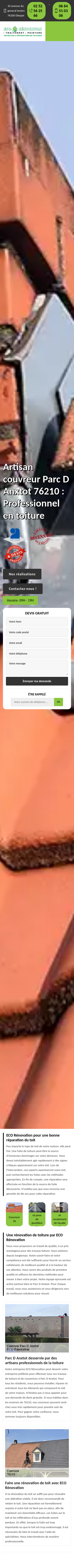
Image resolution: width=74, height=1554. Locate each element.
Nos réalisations (22, 574)
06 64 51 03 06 (63, 11)
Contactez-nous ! (23, 589)
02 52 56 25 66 (37, 11)
